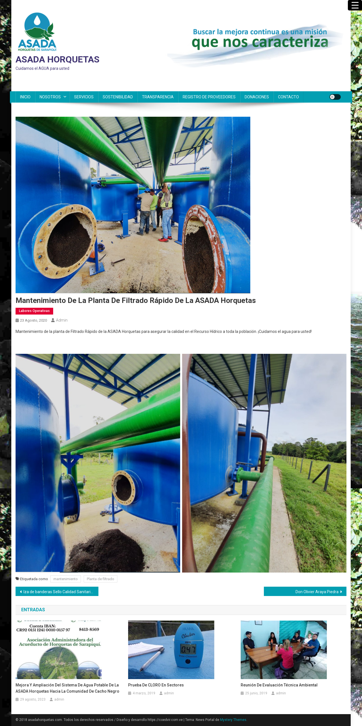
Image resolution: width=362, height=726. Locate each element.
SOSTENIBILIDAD (118, 97)
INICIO (25, 97)
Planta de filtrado (100, 579)
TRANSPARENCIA (158, 97)
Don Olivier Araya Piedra (317, 592)
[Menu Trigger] (355, 5)
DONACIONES (257, 97)
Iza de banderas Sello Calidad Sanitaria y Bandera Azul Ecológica (60, 592)
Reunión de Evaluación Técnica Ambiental (279, 685)
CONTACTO (288, 97)
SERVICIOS (84, 97)
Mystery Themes (233, 720)
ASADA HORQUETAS (58, 59)
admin (62, 320)
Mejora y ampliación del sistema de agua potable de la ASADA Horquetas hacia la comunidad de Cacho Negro (67, 688)
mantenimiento (65, 579)
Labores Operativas (34, 311)
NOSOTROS (50, 97)
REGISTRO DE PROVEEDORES (209, 97)
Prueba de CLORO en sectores (156, 685)
